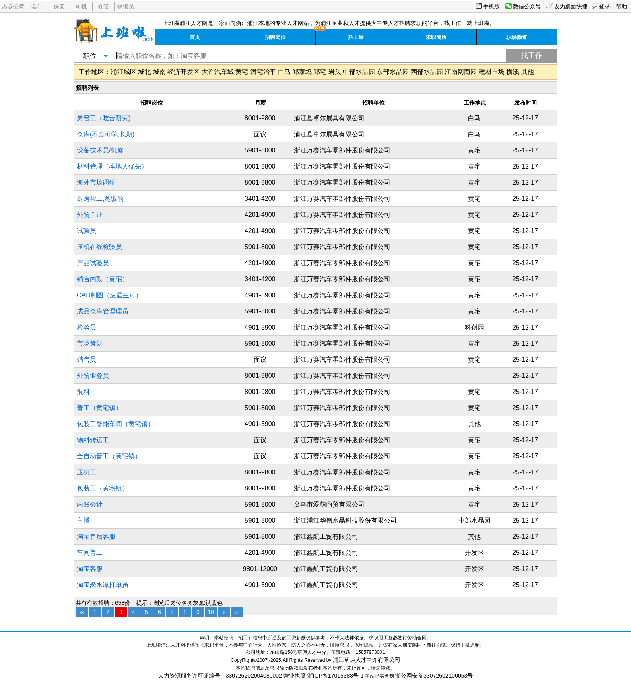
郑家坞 (302, 71)
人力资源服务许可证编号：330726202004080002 (220, 675)
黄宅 (241, 71)
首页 (195, 37)
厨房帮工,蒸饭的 (100, 198)
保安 (59, 6)
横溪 (512, 71)
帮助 (621, 6)
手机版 (491, 6)
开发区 (474, 552)
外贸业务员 (93, 375)
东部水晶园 (393, 71)
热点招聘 (13, 6)
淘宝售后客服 (96, 536)
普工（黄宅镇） (99, 407)
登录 (604, 6)
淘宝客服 (90, 568)
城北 (144, 71)
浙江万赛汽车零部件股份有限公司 (342, 150)
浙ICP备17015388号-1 (335, 675)
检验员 (86, 327)
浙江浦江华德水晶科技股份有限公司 (345, 520)
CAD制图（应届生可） (109, 295)
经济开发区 (183, 71)
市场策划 (90, 343)
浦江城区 (123, 71)
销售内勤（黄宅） (102, 279)
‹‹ (82, 612)
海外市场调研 (96, 182)
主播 (83, 520)
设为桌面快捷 (571, 6)
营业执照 (294, 675)
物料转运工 (93, 440)
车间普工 (90, 552)
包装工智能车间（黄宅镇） (115, 423)
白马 (284, 71)
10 (211, 612)
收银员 (125, 6)
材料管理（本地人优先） (112, 166)
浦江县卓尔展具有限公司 (329, 118)
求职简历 (436, 37)
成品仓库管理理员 (102, 311)
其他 (527, 71)
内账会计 (90, 504)
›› (236, 612)
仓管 (103, 6)
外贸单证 (90, 214)
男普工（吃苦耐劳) (103, 118)
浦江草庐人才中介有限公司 (366, 660)
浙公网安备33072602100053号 (434, 675)
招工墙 (356, 37)
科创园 (474, 327)
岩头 (334, 71)
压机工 (86, 472)
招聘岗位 (275, 37)
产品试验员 (93, 263)
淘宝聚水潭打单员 (102, 584)
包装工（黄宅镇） (102, 488)
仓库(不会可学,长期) (105, 134)
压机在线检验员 (99, 246)
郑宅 (319, 71)
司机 (81, 6)
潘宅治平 (263, 71)
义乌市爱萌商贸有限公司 (329, 504)
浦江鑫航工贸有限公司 (326, 536)
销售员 (86, 359)
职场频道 (516, 37)
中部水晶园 (359, 71)
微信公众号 (527, 6)
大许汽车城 (218, 71)
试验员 (86, 230)
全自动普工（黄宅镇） (109, 456)
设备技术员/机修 (100, 150)
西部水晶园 (427, 71)
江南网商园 (461, 71)
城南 (159, 71)
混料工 (86, 391)
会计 (37, 6)
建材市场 (492, 71)
